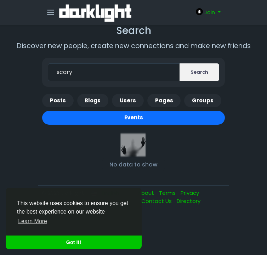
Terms (168, 193)
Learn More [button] (32, 221)
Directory (188, 201)
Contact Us (157, 201)
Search (199, 72)
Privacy (190, 193)
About (146, 193)
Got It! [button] (73, 242)
